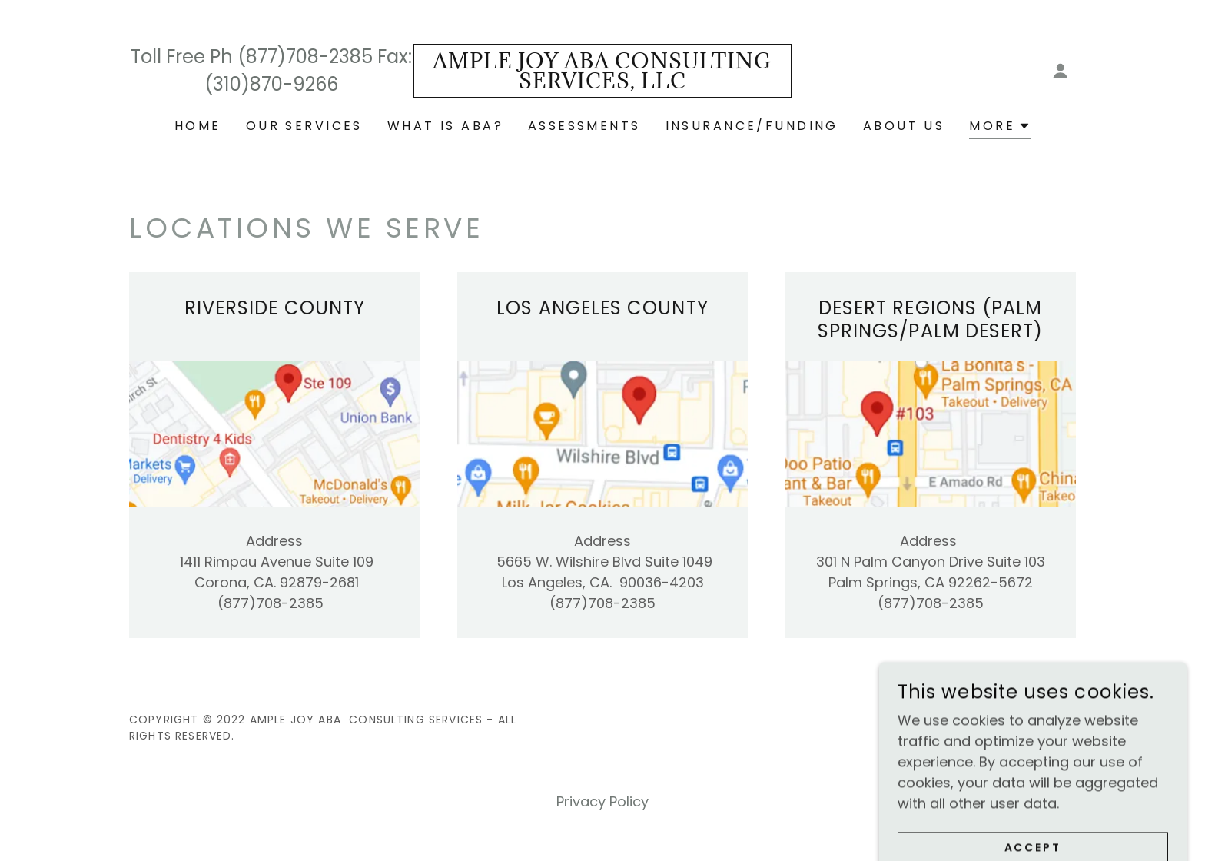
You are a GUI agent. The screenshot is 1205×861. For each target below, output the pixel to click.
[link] (602, 83)
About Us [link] (903, 126)
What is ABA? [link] (445, 126)
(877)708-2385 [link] (305, 56)
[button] (1060, 70)
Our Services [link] (304, 126)
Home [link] (197, 126)
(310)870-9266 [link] (271, 84)
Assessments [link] (584, 126)
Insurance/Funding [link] (752, 126)
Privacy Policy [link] (602, 801)
